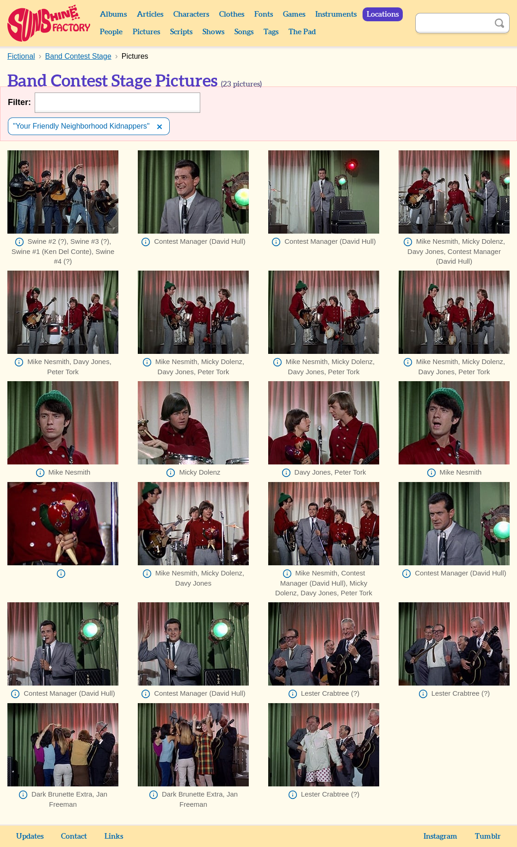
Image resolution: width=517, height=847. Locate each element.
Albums (113, 14)
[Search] (452, 23)
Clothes (231, 14)
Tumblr (488, 836)
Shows (213, 32)
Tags (271, 32)
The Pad (302, 32)
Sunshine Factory (49, 23)
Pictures (146, 32)
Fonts (263, 14)
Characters (191, 14)
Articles (150, 14)
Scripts (181, 32)
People (111, 32)
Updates (29, 836)
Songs (243, 32)
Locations (383, 14)
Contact (74, 836)
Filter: (19, 102)
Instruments (336, 14)
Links (114, 836)
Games (294, 14)
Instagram (440, 836)
